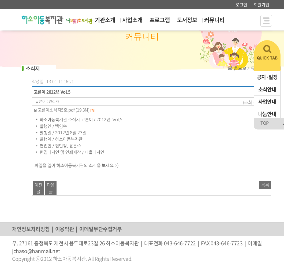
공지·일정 (267, 77)
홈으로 (240, 68)
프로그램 (160, 20)
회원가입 (261, 4)
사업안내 (267, 101)
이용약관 (64, 229)
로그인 (241, 4)
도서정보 (187, 20)
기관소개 (105, 20)
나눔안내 (267, 114)
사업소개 (132, 20)
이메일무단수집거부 (100, 229)
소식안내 (267, 89)
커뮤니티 (214, 20)
